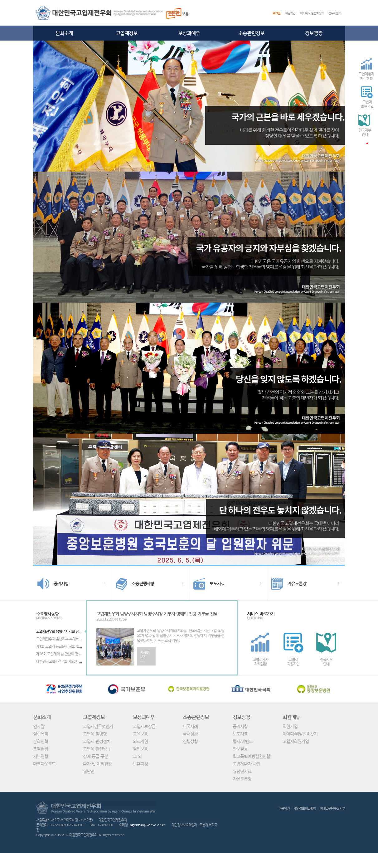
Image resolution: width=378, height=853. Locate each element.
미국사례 (190, 726)
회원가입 (290, 13)
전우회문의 (334, 13)
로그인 (276, 13)
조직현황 (40, 749)
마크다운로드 (44, 764)
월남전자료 (242, 771)
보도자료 (240, 734)
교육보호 (140, 734)
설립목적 (40, 734)
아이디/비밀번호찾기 (311, 13)
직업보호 (140, 749)
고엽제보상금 (144, 726)
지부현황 (40, 756)
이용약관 (284, 808)
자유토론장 (242, 779)
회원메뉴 (291, 717)
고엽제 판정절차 (96, 741)
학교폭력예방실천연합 (251, 756)
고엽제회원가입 (296, 741)
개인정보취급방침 (304, 808)
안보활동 (240, 749)
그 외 (137, 756)
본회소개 (64, 33)
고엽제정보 (127, 33)
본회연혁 (40, 741)
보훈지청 (140, 764)
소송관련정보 (251, 33)
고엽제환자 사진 (246, 764)
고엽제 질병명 (95, 734)
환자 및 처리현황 (97, 764)
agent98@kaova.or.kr (147, 824)
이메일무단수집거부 (332, 808)
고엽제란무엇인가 (98, 726)
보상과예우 (189, 33)
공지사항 (240, 726)
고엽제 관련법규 (96, 749)
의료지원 (140, 741)
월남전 (88, 771)
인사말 (38, 726)
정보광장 (313, 33)
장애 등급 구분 (95, 756)
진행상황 (190, 741)
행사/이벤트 (243, 741)
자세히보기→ (144, 657)
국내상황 (190, 734)
